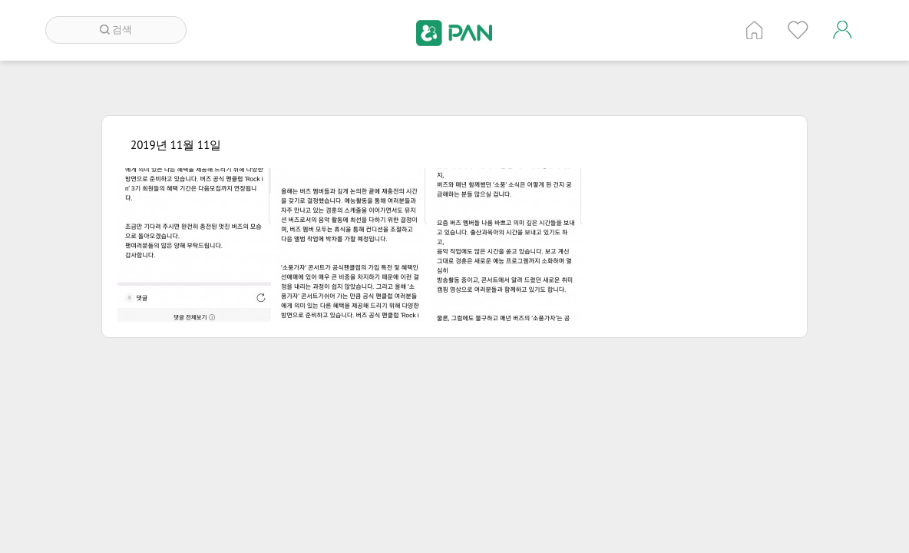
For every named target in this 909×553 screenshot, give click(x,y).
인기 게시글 (798, 30)
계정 (842, 30)
